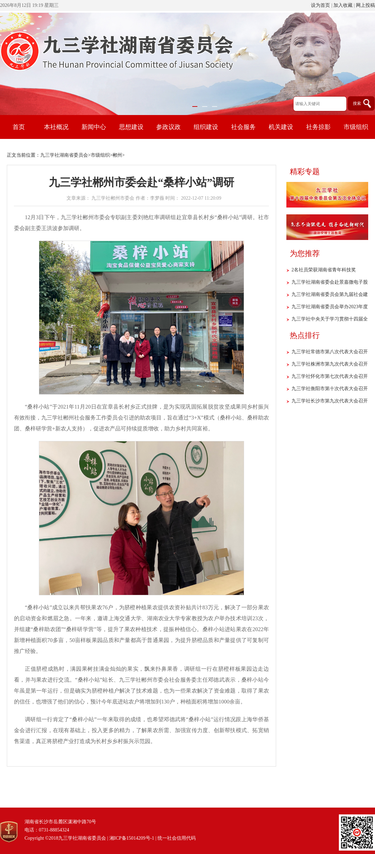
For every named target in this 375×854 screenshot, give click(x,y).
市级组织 (100, 155)
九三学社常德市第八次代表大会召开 (329, 351)
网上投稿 (365, 5)
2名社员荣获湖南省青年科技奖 (323, 269)
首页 (19, 127)
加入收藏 (342, 5)
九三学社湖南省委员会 (64, 155)
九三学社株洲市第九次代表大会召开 (329, 364)
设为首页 (320, 5)
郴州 (117, 155)
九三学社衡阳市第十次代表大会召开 (329, 388)
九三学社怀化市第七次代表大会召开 (329, 376)
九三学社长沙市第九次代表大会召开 (329, 400)
